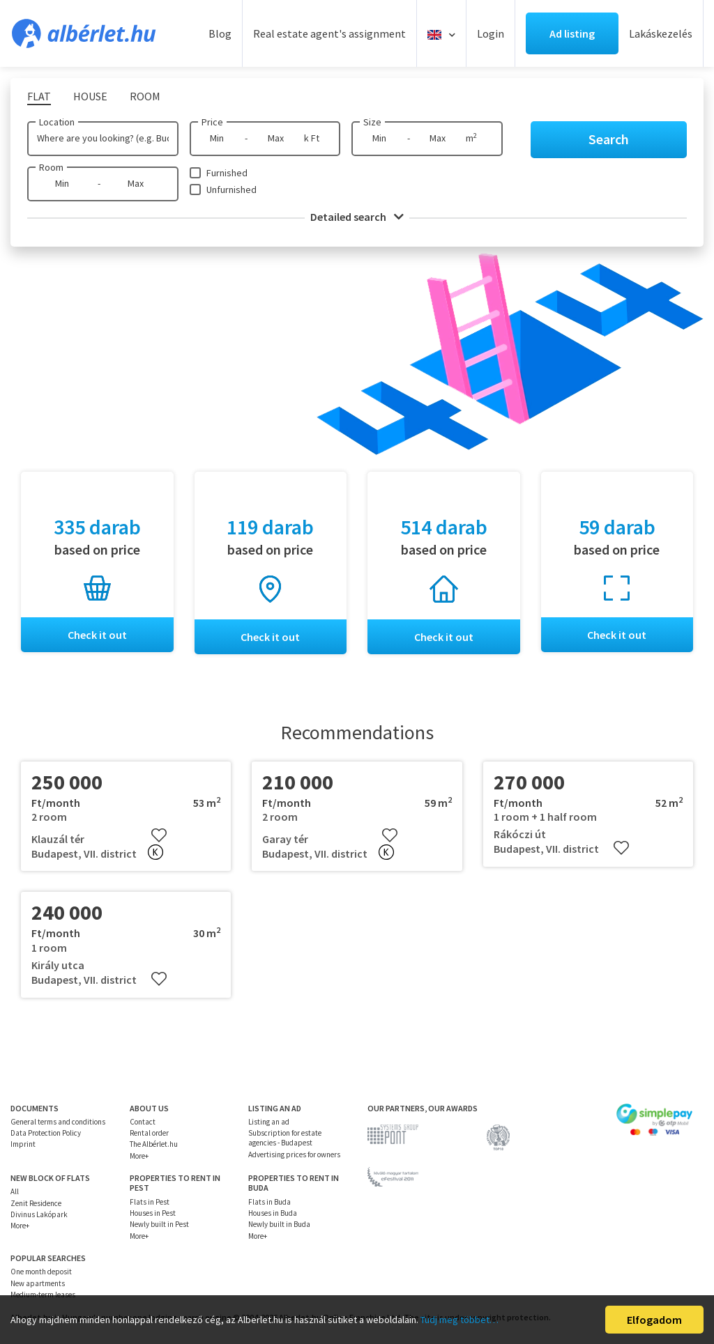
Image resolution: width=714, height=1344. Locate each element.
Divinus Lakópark (39, 1214)
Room (51, 167)
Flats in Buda (269, 1202)
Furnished (227, 173)
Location (57, 122)
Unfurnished (231, 189)
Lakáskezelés (660, 33)
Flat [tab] (39, 96)
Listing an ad (268, 1122)
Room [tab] (145, 96)
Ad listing (572, 33)
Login (490, 33)
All (14, 1192)
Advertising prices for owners (294, 1154)
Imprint (23, 1145)
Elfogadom (654, 1320)
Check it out (97, 635)
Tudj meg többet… (459, 1319)
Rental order (149, 1133)
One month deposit (41, 1272)
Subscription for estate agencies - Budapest (284, 1138)
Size (372, 122)
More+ (139, 1156)
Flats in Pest (149, 1202)
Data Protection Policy (45, 1133)
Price (212, 122)
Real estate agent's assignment (329, 33)
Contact (142, 1122)
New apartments (37, 1283)
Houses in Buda (272, 1213)
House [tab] (90, 96)
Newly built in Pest (159, 1225)
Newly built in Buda (279, 1225)
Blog (219, 33)
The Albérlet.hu (154, 1145)
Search (608, 139)
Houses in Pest (153, 1213)
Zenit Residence (35, 1203)
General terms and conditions (57, 1122)
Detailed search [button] (357, 217)
